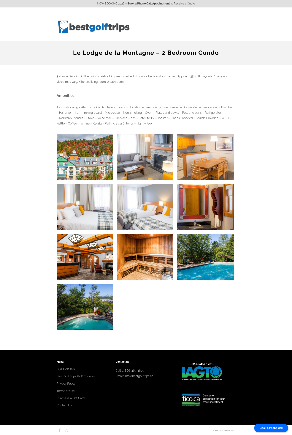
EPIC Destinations (221, 19)
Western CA (142, 26)
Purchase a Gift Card (71, 398)
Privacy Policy (66, 383)
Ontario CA (163, 26)
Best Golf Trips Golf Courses (76, 376)
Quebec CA (185, 26)
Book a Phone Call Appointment (149, 3)
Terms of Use (66, 391)
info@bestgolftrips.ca (139, 376)
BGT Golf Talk (66, 369)
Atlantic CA (206, 26)
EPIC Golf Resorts (196, 19)
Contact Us (225, 26)
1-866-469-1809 (133, 370)
